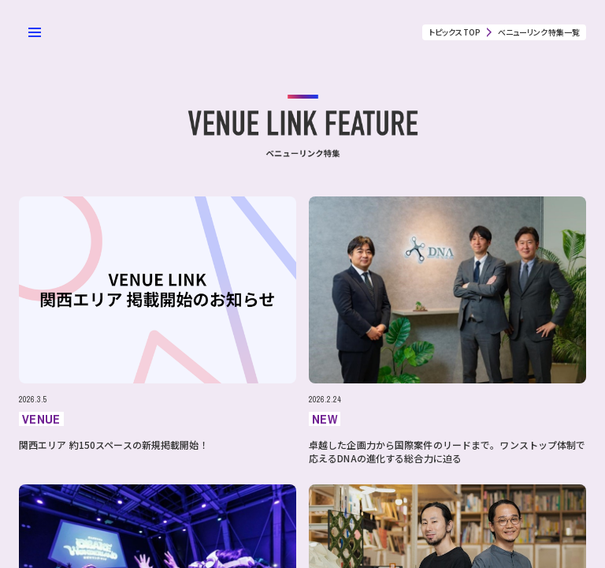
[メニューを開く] (34, 32)
